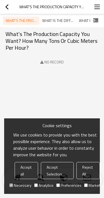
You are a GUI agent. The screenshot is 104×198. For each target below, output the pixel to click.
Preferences (68, 185)
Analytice (44, 185)
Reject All (87, 170)
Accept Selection (54, 170)
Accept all (25, 170)
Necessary (20, 185)
